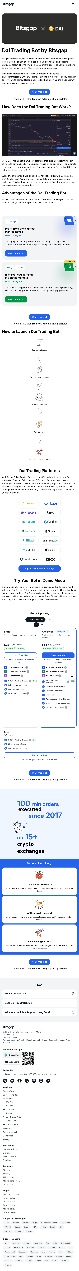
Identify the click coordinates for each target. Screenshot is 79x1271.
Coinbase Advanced (49, 1223)
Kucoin (52, 1227)
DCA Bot (9, 1102)
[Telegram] (5, 1081)
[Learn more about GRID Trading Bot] (16, 253)
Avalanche (38, 1243)
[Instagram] (34, 1081)
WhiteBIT (18, 1231)
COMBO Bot (11, 1121)
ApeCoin (27, 1243)
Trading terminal (10, 1132)
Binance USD (66, 1243)
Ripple (68, 1256)
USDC (54, 1261)
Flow (61, 1252)
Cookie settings (9, 1212)
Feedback (7, 1160)
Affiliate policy (9, 1209)
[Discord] (41, 1081)
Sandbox (8, 1261)
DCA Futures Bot (13, 1124)
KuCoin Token (10, 1256)
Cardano (30, 1247)
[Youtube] (12, 1081)
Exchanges (7, 1153)
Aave (6, 1243)
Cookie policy (9, 1205)
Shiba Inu (19, 1261)
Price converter (9, 1156)
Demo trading (9, 1136)
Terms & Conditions (11, 1194)
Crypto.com (65, 1223)
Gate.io (17, 1227)
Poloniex (8, 1231)
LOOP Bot (10, 1109)
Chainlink (41, 1247)
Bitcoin (7, 1247)
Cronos (62, 1247)
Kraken (43, 1227)
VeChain (8, 1265)
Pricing (6, 1139)
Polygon (59, 1256)
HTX (35, 1227)
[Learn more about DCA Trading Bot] (16, 299)
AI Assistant (7, 1128)
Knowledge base (10, 1149)
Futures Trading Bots (12, 1117)
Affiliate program (10, 1177)
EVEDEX (8, 1227)
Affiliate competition (11, 1181)
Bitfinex (26, 1223)
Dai (70, 1247)
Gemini (26, 1227)
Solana (29, 1261)
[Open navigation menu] (73, 4)
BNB (55, 1243)
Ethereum (34, 1252)
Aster (7, 1223)
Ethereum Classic (48, 1252)
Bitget (35, 1223)
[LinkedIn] (48, 1081)
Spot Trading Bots (10, 1095)
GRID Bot (9, 1098)
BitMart (29, 1231)
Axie (47, 1243)
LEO (20, 1256)
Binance (16, 1223)
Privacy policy (9, 1198)
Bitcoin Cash (18, 1247)
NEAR (39, 1256)
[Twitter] (27, 1081)
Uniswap (64, 1261)
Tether (38, 1261)
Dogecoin (22, 1252)
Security (6, 1173)
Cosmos (52, 1247)
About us (7, 1170)
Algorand (16, 1243)
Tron (46, 1261)
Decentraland (10, 1252)
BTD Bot (9, 1106)
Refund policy (9, 1201)
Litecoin (30, 1256)
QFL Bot (9, 1113)
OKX (61, 1227)
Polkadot (48, 1256)
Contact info (8, 1184)
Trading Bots (8, 1091)
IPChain (69, 1252)
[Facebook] (19, 1081)
